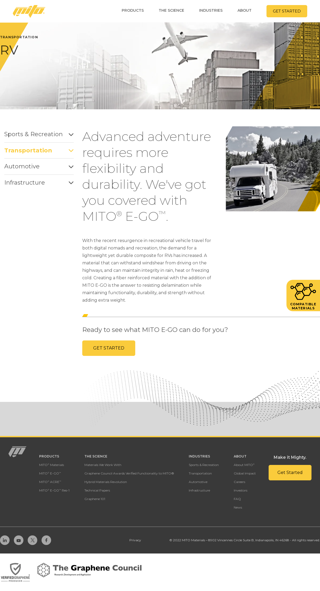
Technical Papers (97, 490)
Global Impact (245, 473)
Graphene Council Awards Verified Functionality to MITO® (129, 473)
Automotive (39, 166)
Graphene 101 (94, 499)
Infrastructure (39, 182)
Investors (240, 490)
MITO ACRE (50, 482)
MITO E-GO (50, 473)
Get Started (108, 348)
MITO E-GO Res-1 (54, 490)
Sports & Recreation (39, 134)
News (238, 507)
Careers (239, 482)
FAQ (237, 499)
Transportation (39, 150)
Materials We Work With (102, 465)
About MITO (244, 465)
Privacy (135, 540)
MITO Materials (51, 465)
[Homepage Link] (29, 11)
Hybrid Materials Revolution (105, 482)
